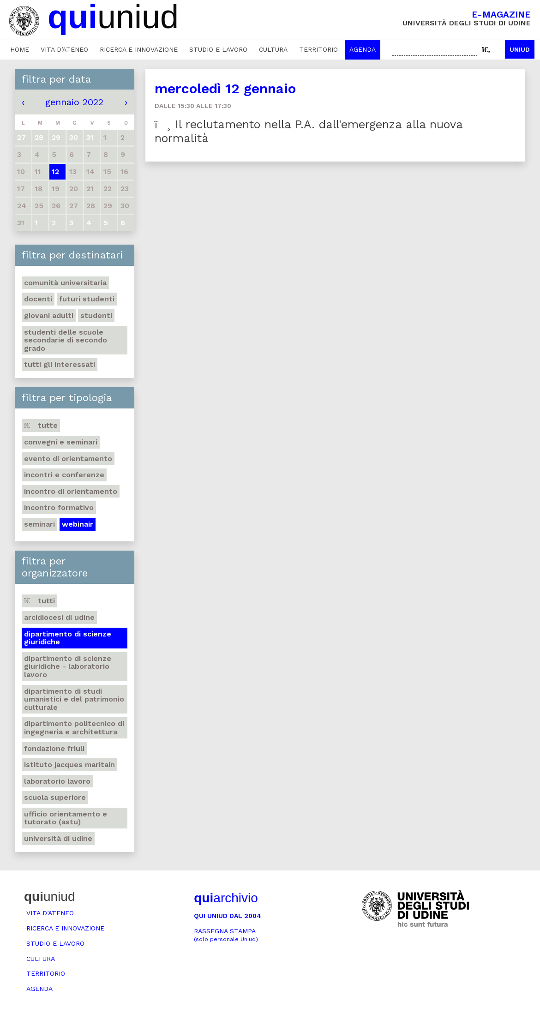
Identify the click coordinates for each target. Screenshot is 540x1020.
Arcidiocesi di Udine (59, 617)
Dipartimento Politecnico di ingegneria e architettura (74, 727)
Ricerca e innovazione (139, 49)
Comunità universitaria (65, 282)
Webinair (77, 524)
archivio (226, 898)
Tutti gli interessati (59, 364)
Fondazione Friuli (54, 748)
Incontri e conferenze (64, 474)
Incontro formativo (59, 507)
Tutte (41, 425)
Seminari (39, 524)
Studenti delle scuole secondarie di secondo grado (65, 340)
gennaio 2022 (74, 102)
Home (19, 49)
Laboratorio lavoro (57, 781)
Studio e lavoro (218, 49)
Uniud (520, 49)
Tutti (39, 600)
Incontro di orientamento (70, 491)
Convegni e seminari (60, 442)
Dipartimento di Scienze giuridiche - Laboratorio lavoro (67, 666)
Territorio (318, 49)
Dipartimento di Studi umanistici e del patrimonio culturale (74, 699)
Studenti (96, 315)
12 (55, 171)
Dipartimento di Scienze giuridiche (67, 638)
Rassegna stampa (226, 934)
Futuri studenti (86, 298)
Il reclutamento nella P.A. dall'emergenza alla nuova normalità (309, 131)
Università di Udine (58, 838)
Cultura (273, 49)
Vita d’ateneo (64, 49)
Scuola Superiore (55, 797)
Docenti (38, 298)
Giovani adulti (48, 315)
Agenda (362, 49)
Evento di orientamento (68, 458)
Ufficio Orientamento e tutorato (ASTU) (65, 818)
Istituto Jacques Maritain (69, 764)
